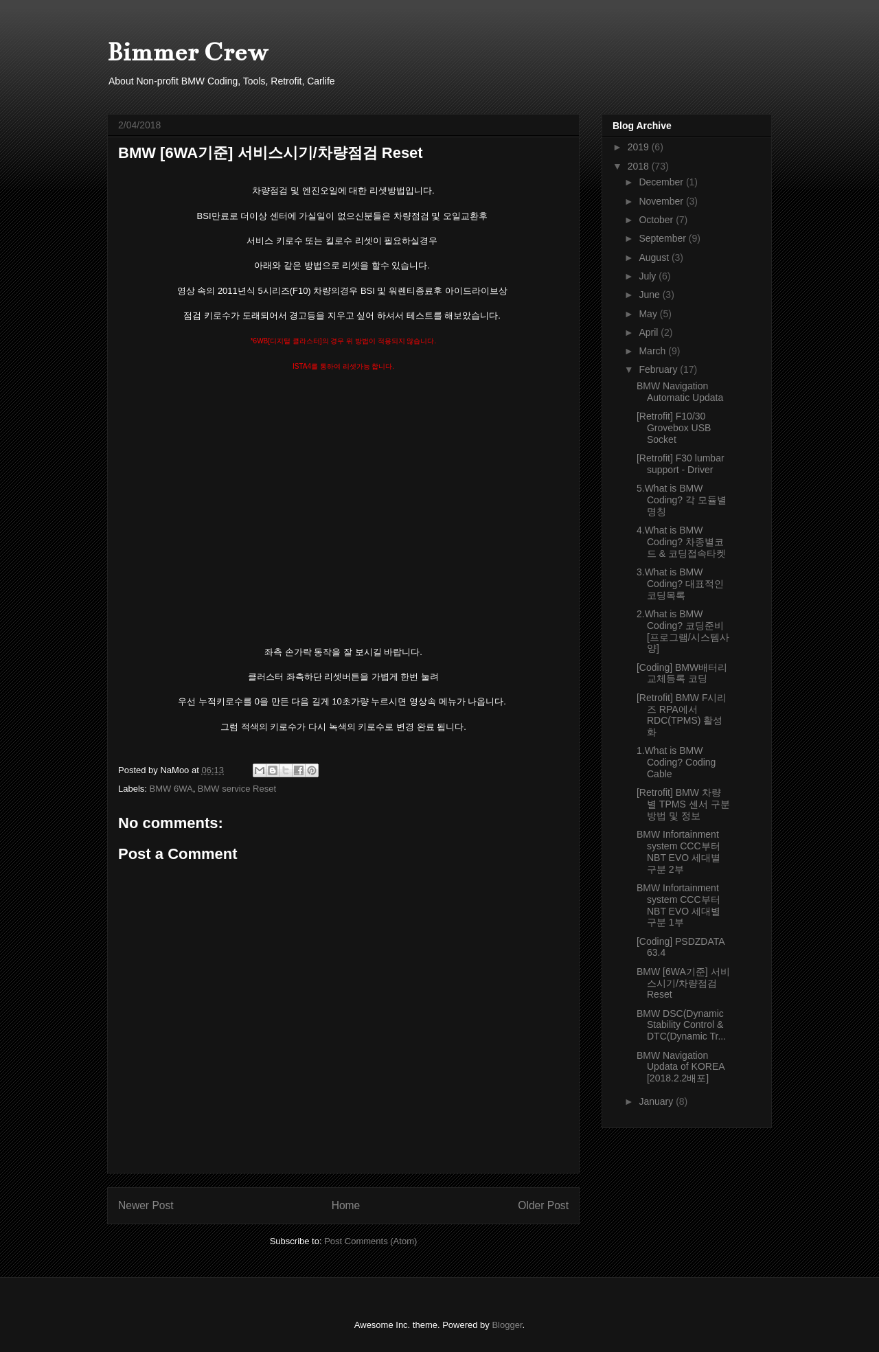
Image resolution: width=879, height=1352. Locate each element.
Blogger (507, 1325)
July (649, 276)
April (650, 332)
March (653, 350)
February (659, 369)
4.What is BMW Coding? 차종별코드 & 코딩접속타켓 (681, 542)
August (655, 257)
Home (346, 1205)
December (662, 181)
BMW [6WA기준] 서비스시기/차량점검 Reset (683, 983)
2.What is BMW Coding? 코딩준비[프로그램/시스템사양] (683, 631)
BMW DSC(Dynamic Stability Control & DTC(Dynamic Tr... (681, 1025)
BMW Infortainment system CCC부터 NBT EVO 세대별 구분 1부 (678, 905)
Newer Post (146, 1205)
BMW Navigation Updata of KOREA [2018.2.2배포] (680, 1067)
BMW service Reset (237, 788)
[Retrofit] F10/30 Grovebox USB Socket (674, 428)
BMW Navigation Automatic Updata (680, 391)
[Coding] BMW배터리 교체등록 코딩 (682, 673)
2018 (640, 166)
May (649, 313)
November (662, 201)
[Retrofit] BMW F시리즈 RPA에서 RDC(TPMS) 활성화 (682, 714)
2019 (640, 146)
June (650, 294)
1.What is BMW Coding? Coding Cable (676, 762)
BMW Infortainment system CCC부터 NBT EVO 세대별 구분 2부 (678, 851)
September (663, 238)
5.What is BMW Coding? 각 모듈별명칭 (682, 500)
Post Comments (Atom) (370, 1241)
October (657, 219)
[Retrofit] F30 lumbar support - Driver (680, 463)
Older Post (543, 1205)
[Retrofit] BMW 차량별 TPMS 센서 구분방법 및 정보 (683, 804)
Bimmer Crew (188, 52)
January (657, 1101)
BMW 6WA (171, 788)
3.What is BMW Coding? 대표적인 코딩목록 (680, 583)
